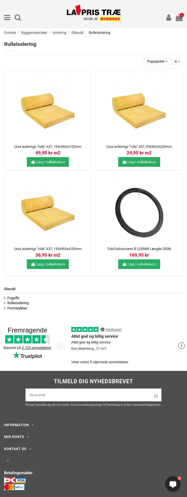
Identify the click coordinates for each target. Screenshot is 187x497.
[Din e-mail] (88, 395)
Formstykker (17, 308)
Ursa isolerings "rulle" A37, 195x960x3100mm (47, 147)
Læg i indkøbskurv (48, 162)
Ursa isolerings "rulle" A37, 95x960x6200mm (139, 147)
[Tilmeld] (156, 396)
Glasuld (9, 289)
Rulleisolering (18, 303)
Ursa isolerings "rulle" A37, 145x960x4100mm (47, 249)
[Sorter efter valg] (157, 61)
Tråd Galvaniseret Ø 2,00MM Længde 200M (139, 249)
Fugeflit (13, 298)
